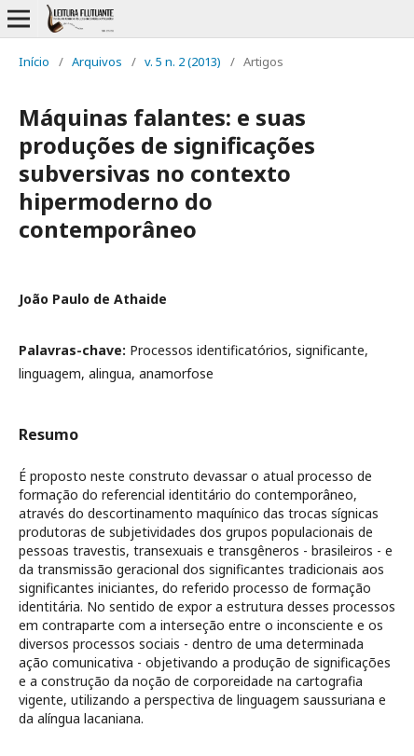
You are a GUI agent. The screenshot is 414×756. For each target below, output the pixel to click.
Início (34, 61)
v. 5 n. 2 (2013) (183, 61)
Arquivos (97, 61)
